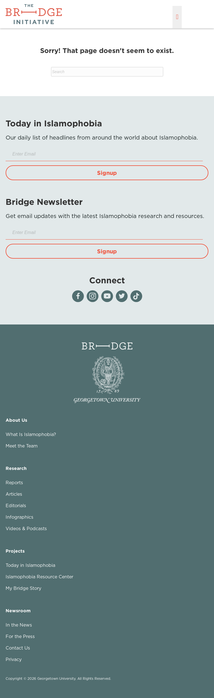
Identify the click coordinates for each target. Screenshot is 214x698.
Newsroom (18, 610)
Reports (14, 482)
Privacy (14, 659)
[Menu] (177, 17)
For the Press (20, 636)
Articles (14, 494)
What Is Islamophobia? (31, 434)
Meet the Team (22, 445)
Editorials (16, 505)
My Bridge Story (23, 588)
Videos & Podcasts (26, 528)
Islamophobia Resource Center (39, 576)
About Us (16, 420)
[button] (107, 172)
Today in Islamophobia (30, 565)
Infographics (19, 517)
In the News (19, 624)
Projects (15, 550)
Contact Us (18, 647)
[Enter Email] (104, 154)
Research (16, 468)
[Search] (107, 71)
